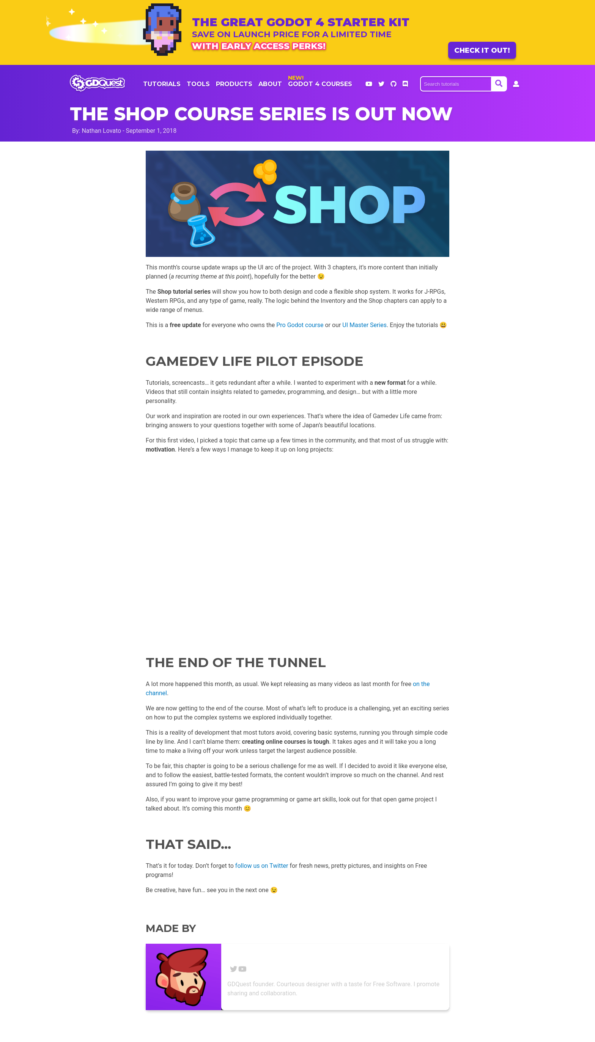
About (270, 84)
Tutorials (162, 84)
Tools (198, 84)
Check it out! (482, 50)
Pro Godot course (299, 325)
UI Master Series (364, 325)
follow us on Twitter (261, 865)
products (234, 84)
